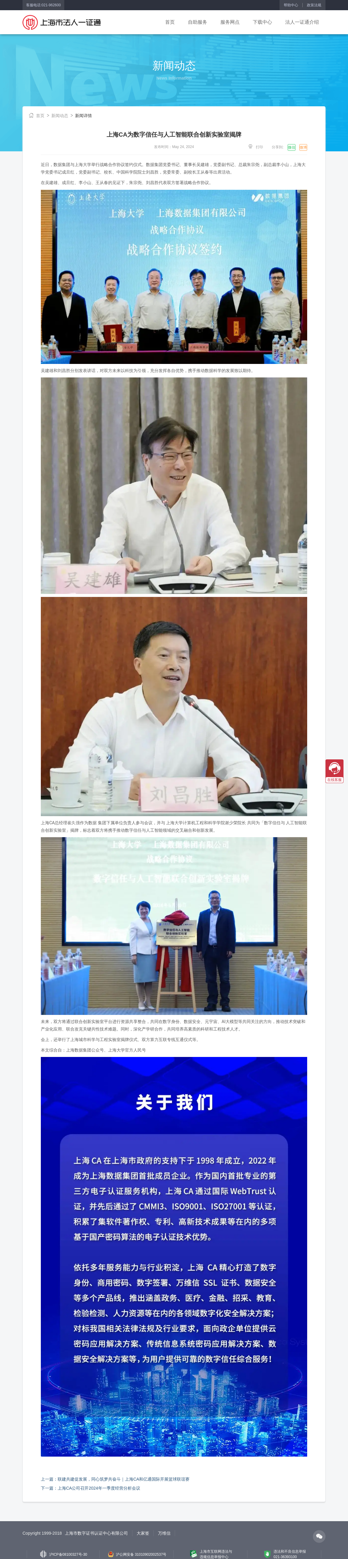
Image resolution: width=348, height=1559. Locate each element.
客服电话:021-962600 (43, 5)
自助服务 (197, 22)
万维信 (164, 1533)
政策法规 (314, 5)
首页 (170, 22)
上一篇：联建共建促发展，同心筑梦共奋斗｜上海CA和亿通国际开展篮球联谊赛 (115, 1479)
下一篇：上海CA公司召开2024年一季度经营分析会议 (90, 1488)
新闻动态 (59, 115)
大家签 (143, 1533)
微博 (303, 147)
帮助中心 (291, 5)
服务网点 (230, 22)
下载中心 (262, 22)
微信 (291, 147)
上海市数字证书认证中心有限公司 (96, 1533)
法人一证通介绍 (302, 22)
